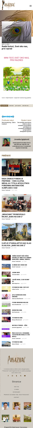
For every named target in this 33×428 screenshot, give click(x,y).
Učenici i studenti (4, 336)
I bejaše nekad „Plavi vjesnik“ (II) (20, 280)
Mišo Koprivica (15, 283)
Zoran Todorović (6, 190)
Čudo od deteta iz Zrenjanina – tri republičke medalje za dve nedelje (21, 334)
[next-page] (6, 252)
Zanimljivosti (5, 268)
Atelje (3, 211)
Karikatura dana (17, 310)
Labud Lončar (15, 289)
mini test (11, 105)
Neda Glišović (15, 344)
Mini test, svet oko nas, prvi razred (16, 59)
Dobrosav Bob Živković (17, 298)
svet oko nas (25, 105)
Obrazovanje (5, 175)
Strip (3, 283)
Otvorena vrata (5, 329)
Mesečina (4, 276)
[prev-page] (3, 252)
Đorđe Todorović (16, 267)
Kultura (4, 259)
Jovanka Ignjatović (21, 139)
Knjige (3, 240)
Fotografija (4, 290)
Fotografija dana (17, 318)
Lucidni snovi (16, 272)
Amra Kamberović (16, 304)
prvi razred (18, 105)
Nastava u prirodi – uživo (19, 325)
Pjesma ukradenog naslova (20, 302)
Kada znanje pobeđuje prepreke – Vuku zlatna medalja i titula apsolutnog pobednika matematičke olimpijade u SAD (15, 183)
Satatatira (4, 313)
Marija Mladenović (17, 319)
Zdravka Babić (16, 274)
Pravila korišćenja (23, 427)
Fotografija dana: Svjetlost (20, 287)
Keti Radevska (15, 312)
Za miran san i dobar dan (19, 265)
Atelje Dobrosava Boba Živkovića (19, 295)
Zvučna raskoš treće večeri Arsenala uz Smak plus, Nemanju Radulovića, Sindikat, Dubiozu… (21, 257)
